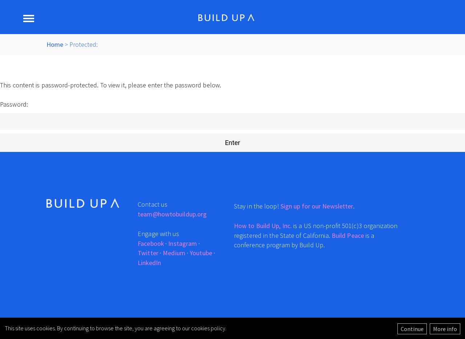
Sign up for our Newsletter (316, 206)
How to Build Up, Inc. (263, 226)
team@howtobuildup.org (172, 214)
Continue (412, 328)
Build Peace (348, 235)
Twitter (148, 253)
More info (445, 328)
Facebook (151, 243)
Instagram (182, 243)
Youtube (201, 253)
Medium (174, 253)
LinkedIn (149, 263)
